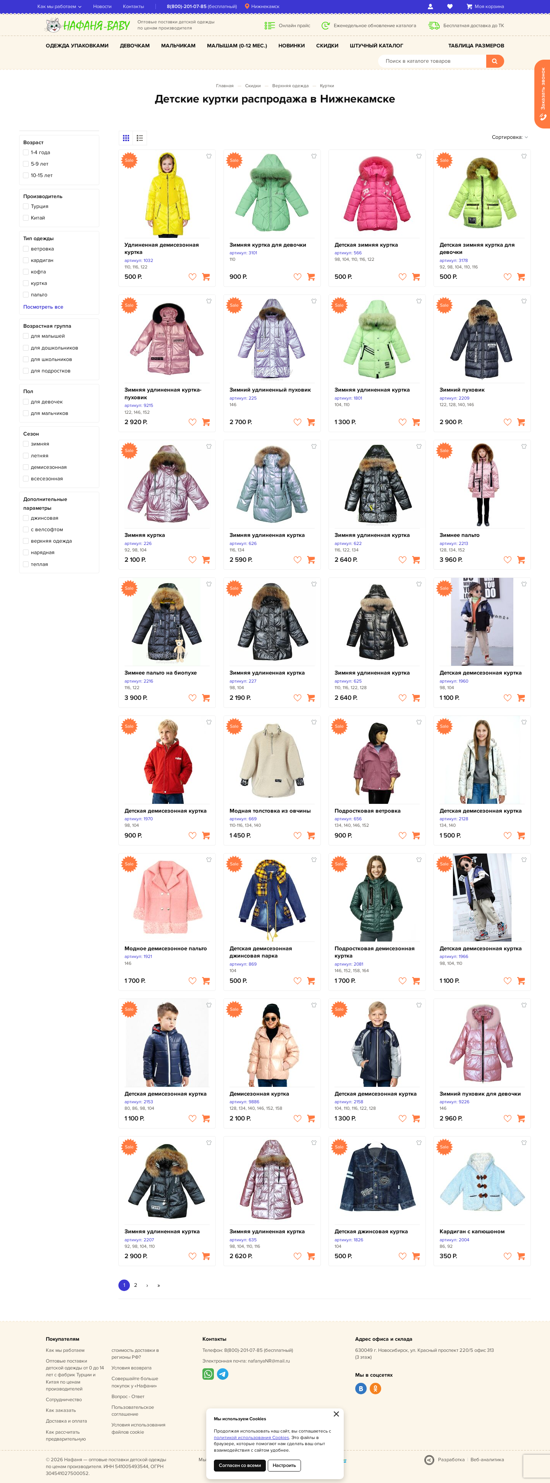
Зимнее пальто (460, 535)
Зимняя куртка (145, 535)
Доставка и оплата (66, 1421)
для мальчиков (49, 413)
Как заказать (61, 1410)
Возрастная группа (47, 326)
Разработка (451, 1460)
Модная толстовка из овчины (270, 811)
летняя (40, 455)
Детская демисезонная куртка (481, 672)
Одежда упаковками (77, 45)
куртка (39, 283)
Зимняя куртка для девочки (268, 245)
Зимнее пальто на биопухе (161, 672)
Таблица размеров (476, 45)
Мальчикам (178, 45)
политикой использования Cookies (251, 1438)
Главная (225, 86)
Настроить (284, 1465)
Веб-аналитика (487, 1460)
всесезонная (47, 478)
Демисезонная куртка (259, 1094)
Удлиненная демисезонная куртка (162, 248)
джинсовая (44, 518)
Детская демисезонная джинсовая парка (261, 952)
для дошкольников (54, 348)
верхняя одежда (51, 541)
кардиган (42, 260)
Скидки (327, 45)
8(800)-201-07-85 (195, 6)
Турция (40, 206)
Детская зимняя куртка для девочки (477, 248)
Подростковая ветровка (368, 811)
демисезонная (49, 467)
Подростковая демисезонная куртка (375, 952)
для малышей (48, 336)
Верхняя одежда (290, 86)
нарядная (43, 552)
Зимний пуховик (462, 390)
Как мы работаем (65, 6)
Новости (111, 6)
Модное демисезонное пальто (166, 948)
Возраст (33, 142)
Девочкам (135, 45)
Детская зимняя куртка (366, 245)
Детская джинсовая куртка (371, 1231)
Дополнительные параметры (45, 503)
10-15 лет (42, 175)
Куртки (327, 86)
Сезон (31, 434)
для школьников (51, 359)
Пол (28, 391)
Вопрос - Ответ (128, 1397)
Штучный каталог (376, 45)
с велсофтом (47, 529)
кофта (38, 271)
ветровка (42, 249)
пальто (39, 294)
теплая (39, 564)
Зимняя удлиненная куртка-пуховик (163, 393)
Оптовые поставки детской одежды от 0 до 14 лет (75, 1375)
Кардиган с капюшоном (472, 1231)
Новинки (291, 45)
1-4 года (40, 152)
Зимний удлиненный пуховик (270, 390)
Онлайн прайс (294, 26)
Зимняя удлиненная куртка (372, 390)
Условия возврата (132, 1368)
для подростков (51, 370)
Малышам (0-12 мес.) (237, 45)
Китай (38, 218)
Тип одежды (38, 238)
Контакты (141, 6)
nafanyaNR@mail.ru (269, 1361)
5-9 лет (40, 164)
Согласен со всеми (240, 1465)
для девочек (47, 401)
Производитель (43, 196)
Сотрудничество (64, 1400)
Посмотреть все (43, 307)
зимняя (40, 444)
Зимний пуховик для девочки (480, 1094)
